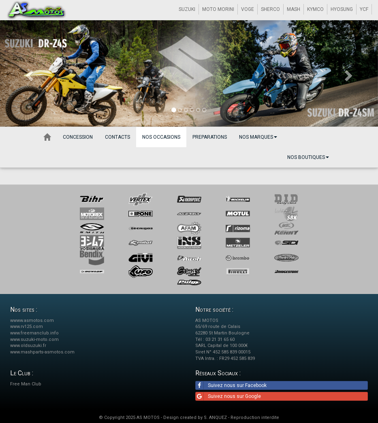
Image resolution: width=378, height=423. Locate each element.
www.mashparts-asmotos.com (42, 352)
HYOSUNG (342, 9)
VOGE (247, 9)
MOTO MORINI (218, 9)
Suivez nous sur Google (228, 396)
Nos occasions (161, 137)
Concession (78, 137)
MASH (293, 9)
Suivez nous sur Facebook (231, 385)
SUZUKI (187, 9)
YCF (364, 9)
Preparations (209, 137)
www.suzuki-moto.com (34, 339)
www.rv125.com (26, 326)
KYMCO (315, 9)
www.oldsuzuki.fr (28, 345)
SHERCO (270, 9)
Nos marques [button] (258, 137)
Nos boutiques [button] (308, 157)
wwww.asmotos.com (32, 320)
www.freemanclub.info (34, 333)
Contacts (117, 137)
